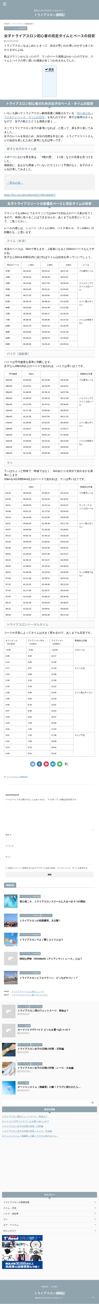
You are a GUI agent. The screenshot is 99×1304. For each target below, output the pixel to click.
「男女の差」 (15, 182)
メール (9, 846)
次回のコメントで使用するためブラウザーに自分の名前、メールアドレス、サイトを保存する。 (48, 868)
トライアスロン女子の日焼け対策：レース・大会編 (45, 1068)
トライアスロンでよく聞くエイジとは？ (41, 939)
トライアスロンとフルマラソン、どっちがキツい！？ (49, 978)
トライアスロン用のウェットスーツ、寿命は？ (43, 1010)
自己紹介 (54, 1287)
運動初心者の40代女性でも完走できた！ (49, 1298)
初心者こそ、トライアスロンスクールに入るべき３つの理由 (52, 901)
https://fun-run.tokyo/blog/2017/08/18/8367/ (30, 194)
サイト (8, 857)
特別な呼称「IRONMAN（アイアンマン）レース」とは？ (51, 958)
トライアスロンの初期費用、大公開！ (40, 920)
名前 (8, 835)
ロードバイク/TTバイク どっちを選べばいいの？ (44, 1029)
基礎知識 (44, 1287)
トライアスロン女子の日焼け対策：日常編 (41, 1048)
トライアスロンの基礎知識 (17, 777)
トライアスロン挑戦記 (49, 15)
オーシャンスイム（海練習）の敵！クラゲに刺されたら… (49, 1087)
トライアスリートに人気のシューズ (27, 991)
